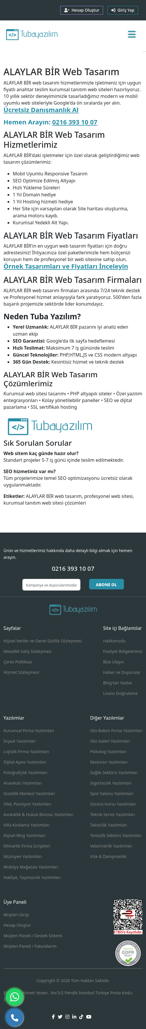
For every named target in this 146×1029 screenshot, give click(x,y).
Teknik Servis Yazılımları (112, 814)
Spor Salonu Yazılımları (111, 793)
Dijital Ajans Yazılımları (24, 762)
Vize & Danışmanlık (108, 856)
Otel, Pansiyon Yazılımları (27, 804)
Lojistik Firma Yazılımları (26, 751)
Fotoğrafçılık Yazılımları (25, 772)
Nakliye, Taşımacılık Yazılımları (32, 877)
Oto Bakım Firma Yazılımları (116, 730)
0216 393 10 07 (75, 121)
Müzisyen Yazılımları (22, 856)
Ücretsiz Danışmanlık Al (41, 109)
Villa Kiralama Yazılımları (26, 825)
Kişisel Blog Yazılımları (24, 835)
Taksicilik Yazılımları (108, 825)
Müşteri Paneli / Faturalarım (30, 946)
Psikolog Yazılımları (108, 751)
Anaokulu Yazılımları (22, 783)
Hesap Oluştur (17, 925)
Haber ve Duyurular (121, 672)
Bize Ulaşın (113, 662)
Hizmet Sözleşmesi (21, 672)
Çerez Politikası (17, 662)
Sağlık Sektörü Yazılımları (114, 772)
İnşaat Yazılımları (19, 741)
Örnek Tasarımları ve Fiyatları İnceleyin (65, 266)
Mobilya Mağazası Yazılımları (30, 867)
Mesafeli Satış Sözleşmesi (27, 651)
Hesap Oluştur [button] (81, 10)
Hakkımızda (114, 641)
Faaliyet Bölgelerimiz (123, 651)
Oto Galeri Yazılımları (110, 741)
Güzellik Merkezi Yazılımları (29, 793)
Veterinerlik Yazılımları (111, 846)
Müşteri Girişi (16, 914)
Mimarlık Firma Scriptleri (26, 846)
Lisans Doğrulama (120, 693)
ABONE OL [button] (106, 584)
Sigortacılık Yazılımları (110, 783)
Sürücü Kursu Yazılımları (113, 804)
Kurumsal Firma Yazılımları (28, 730)
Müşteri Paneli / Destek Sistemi (32, 935)
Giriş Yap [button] (122, 10)
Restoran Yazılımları (108, 762)
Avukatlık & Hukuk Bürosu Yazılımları (38, 814)
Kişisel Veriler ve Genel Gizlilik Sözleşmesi (42, 641)
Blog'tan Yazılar (117, 683)
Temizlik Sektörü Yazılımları (115, 835)
